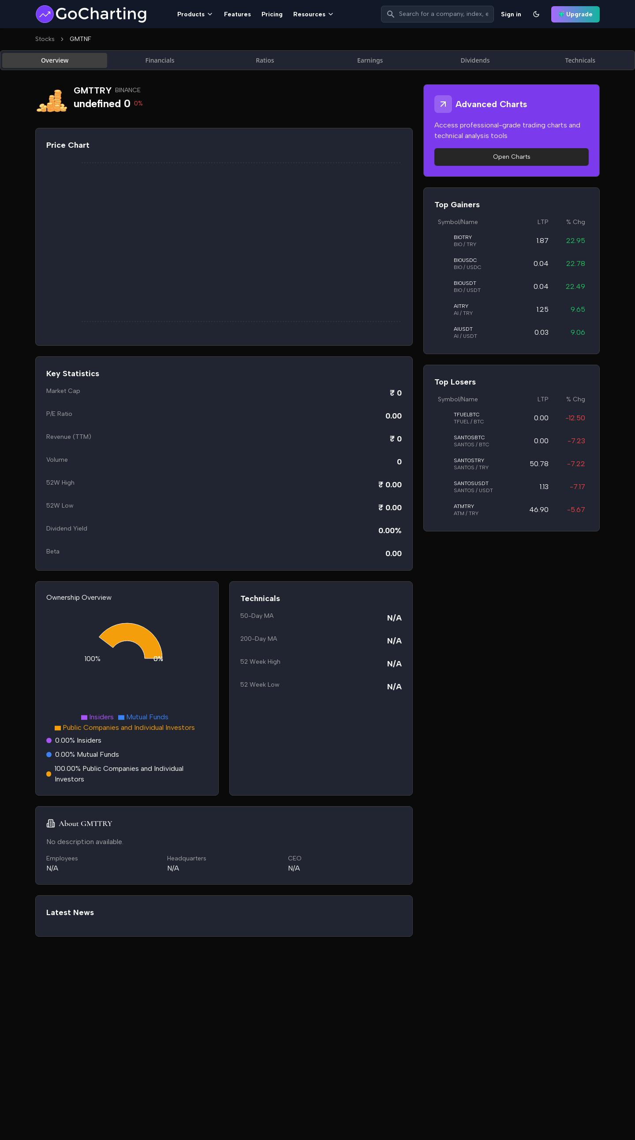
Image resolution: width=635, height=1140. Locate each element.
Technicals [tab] (580, 60)
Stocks (45, 39)
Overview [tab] (55, 60)
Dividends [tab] (474, 60)
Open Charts (511, 157)
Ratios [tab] (265, 60)
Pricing (272, 14)
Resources (313, 14)
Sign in (511, 14)
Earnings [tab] (370, 60)
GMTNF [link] (80, 39)
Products (195, 14)
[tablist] (317, 60)
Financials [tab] (160, 60)
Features (237, 14)
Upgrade (575, 14)
